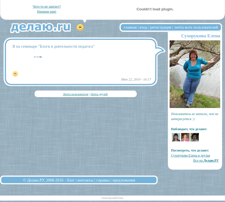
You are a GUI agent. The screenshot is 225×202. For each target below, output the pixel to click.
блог (71, 180)
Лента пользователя (75, 94)
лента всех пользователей (196, 27)
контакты (85, 180)
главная (130, 27)
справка (103, 180)
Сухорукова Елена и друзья (190, 155)
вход (143, 27)
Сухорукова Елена (200, 35)
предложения (123, 180)
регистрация (160, 27)
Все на (206, 160)
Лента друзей (98, 94)
